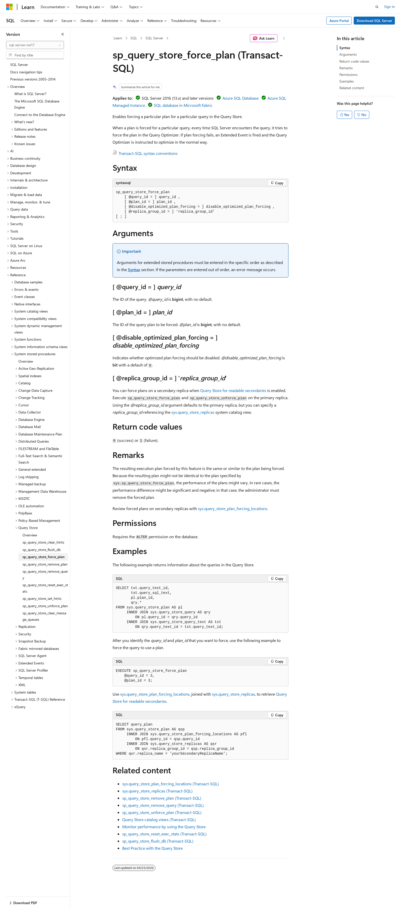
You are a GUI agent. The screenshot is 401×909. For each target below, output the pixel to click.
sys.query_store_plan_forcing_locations (232, 508)
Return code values (354, 61)
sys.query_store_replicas (192, 412)
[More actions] (284, 38)
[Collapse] (62, 34)
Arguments (348, 54)
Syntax (134, 269)
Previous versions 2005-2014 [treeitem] (32, 79)
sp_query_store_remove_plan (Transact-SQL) (161, 798)
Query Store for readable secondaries (233, 390)
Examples (346, 81)
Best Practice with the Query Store (152, 848)
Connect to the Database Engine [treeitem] (39, 114)
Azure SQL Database (240, 98)
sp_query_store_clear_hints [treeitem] (43, 542)
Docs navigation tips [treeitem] (26, 72)
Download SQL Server (374, 20)
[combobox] (35, 45)
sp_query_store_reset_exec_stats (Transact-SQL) (164, 833)
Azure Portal (339, 20)
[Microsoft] (9, 7)
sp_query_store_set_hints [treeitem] (42, 598)
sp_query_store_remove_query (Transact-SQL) (163, 805)
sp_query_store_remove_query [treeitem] (45, 574)
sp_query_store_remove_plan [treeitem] (45, 564)
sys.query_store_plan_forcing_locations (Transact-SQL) (170, 783)
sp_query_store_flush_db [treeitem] (42, 549)
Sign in (389, 6)
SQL (133, 38)
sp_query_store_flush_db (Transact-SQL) (157, 841)
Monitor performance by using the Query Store (164, 826)
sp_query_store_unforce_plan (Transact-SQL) (162, 812)
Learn (118, 38)
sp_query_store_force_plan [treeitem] (43, 556)
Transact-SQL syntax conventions (148, 153)
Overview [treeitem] (25, 361)
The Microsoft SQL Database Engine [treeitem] (36, 104)
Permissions (348, 74)
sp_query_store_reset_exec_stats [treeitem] (45, 588)
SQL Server (154, 38)
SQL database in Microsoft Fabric (183, 105)
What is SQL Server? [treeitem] (30, 93)
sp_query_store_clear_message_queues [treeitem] (44, 616)
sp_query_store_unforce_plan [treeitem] (45, 605)
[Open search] (377, 6)
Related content (351, 87)
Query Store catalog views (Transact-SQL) (159, 819)
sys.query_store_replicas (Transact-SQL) (157, 790)
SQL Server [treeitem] (19, 64)
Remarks (346, 67)
